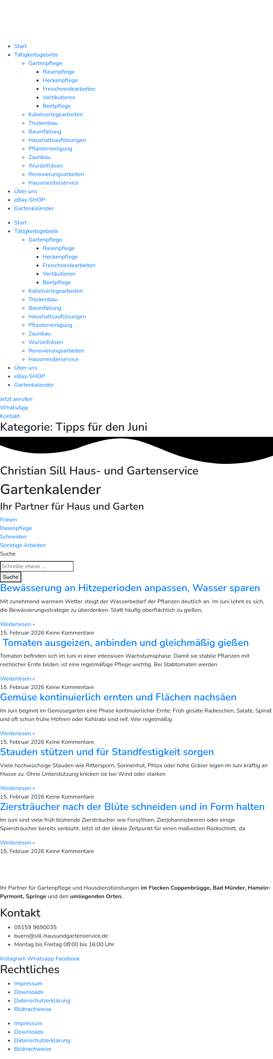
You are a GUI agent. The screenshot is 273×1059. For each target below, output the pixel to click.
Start (20, 46)
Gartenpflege (45, 63)
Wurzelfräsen (45, 166)
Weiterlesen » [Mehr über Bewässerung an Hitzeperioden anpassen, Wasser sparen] (17, 624)
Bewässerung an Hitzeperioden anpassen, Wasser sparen (130, 588)
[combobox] (37, 566)
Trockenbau (43, 123)
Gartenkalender (34, 208)
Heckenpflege (60, 80)
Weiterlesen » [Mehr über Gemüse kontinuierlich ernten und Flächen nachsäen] (17, 733)
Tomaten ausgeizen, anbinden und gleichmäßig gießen (124, 643)
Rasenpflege (59, 72)
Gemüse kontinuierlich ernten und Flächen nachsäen (118, 697)
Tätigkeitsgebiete (36, 55)
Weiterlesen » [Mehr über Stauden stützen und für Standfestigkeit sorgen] (17, 788)
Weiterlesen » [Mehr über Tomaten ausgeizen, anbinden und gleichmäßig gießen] (17, 679)
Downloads (28, 992)
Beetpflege (57, 106)
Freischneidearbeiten (69, 89)
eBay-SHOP (29, 200)
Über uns (25, 191)
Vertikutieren (59, 97)
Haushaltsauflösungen (57, 140)
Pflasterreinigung (50, 149)
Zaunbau (39, 157)
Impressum (28, 983)
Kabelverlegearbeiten (55, 114)
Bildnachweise (32, 1009)
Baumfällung (44, 132)
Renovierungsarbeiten (56, 174)
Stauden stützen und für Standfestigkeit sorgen (107, 752)
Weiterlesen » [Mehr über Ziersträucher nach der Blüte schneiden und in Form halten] (17, 843)
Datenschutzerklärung (42, 1001)
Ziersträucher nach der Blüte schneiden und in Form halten (132, 807)
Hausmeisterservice (53, 183)
